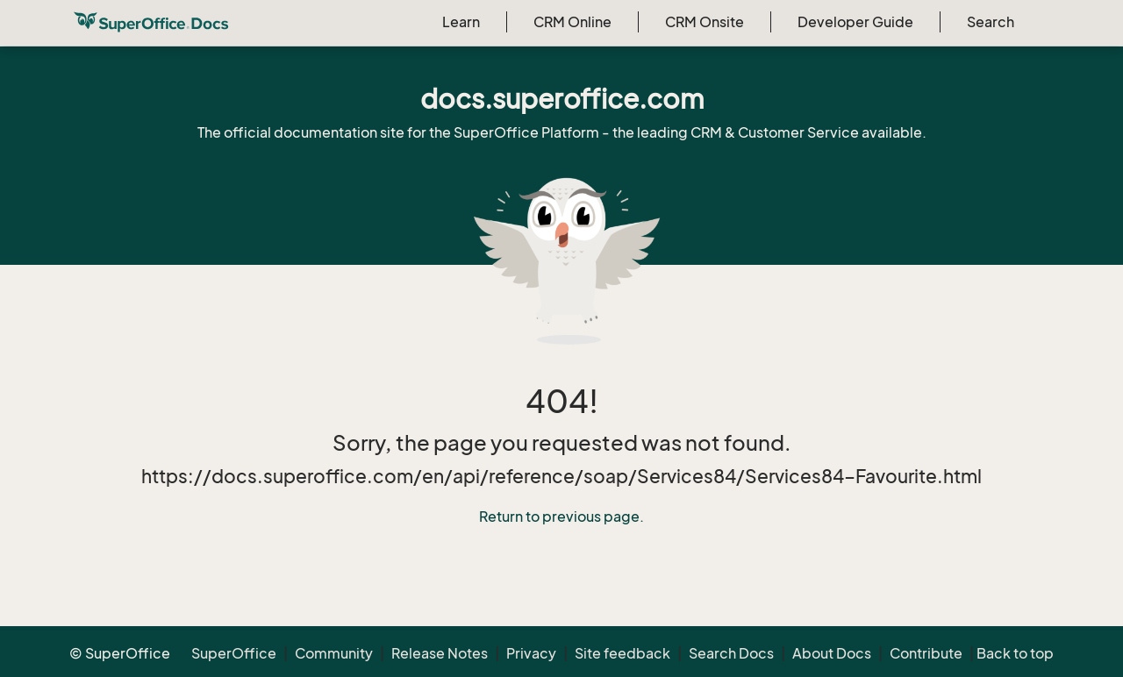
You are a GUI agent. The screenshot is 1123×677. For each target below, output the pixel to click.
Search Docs (731, 653)
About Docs (831, 653)
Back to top (1015, 653)
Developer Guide (855, 22)
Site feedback (622, 653)
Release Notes (439, 653)
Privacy (531, 653)
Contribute (926, 653)
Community (334, 653)
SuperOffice (233, 653)
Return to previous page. (561, 516)
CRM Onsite (704, 22)
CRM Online (572, 22)
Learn (461, 22)
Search (990, 22)
